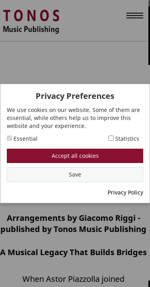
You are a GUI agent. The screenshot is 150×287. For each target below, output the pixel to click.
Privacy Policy (125, 192)
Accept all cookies (75, 155)
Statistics (123, 138)
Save (75, 174)
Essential (22, 138)
